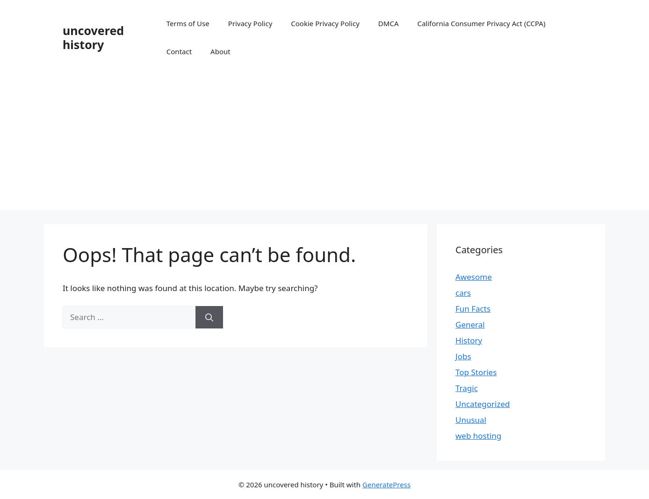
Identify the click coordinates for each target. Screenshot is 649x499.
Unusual (470, 419)
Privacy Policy (250, 23)
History (468, 340)
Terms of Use (187, 23)
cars (463, 292)
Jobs (463, 356)
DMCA (388, 23)
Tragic (466, 388)
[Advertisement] (324, 144)
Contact (179, 51)
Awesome (473, 276)
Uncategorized (482, 404)
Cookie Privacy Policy (325, 23)
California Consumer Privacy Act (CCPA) (481, 23)
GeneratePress (386, 484)
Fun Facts (472, 308)
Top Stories (476, 372)
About (220, 51)
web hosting (478, 435)
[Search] (209, 317)
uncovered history (93, 37)
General (470, 324)
